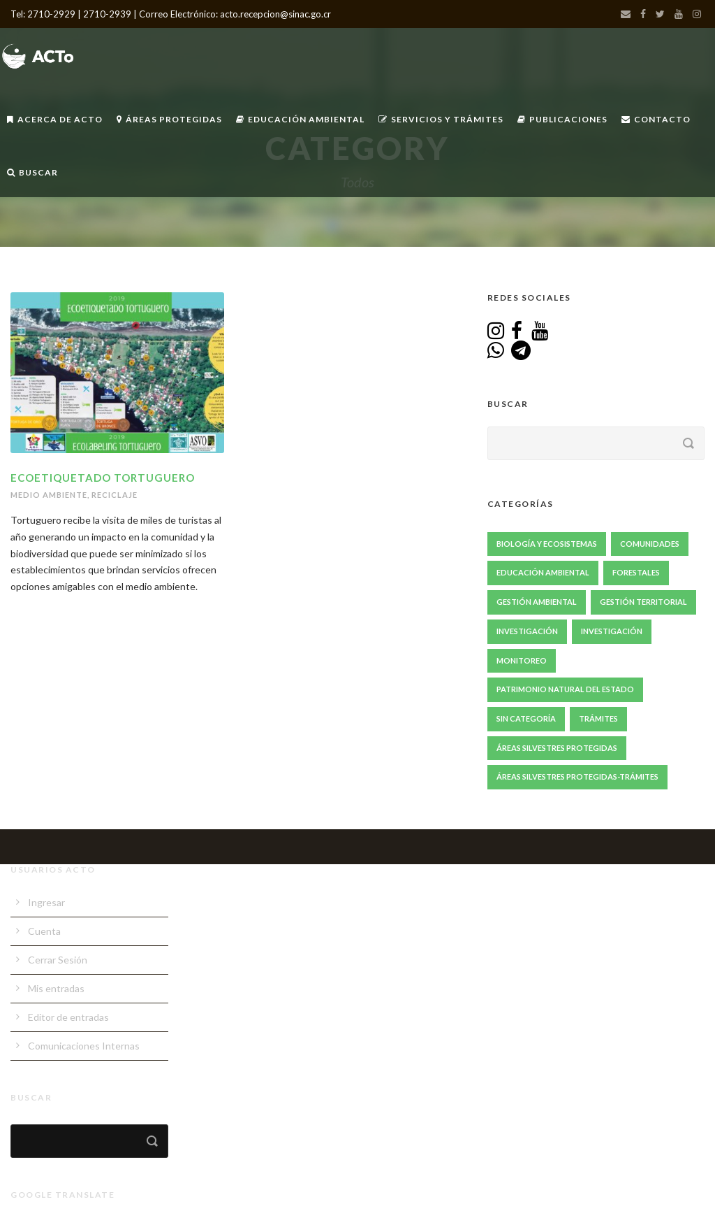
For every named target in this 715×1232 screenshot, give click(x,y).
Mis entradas (56, 988)
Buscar (32, 172)
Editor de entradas (68, 1017)
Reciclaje (114, 494)
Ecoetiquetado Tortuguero (102, 477)
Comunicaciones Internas (84, 1046)
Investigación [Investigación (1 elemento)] (611, 631)
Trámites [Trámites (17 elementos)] (598, 718)
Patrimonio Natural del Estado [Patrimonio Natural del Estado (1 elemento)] (565, 689)
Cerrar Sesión (57, 960)
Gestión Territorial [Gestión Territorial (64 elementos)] (643, 601)
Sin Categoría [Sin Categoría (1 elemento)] (526, 718)
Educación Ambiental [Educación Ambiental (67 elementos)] (542, 572)
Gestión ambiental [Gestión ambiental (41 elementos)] (536, 601)
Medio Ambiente (48, 494)
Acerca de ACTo (55, 119)
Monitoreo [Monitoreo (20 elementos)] (521, 660)
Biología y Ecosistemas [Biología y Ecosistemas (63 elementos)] (546, 543)
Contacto (656, 119)
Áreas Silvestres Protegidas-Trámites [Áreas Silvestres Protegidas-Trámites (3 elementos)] (577, 776)
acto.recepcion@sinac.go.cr (275, 14)
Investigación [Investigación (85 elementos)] (527, 631)
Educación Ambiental (300, 119)
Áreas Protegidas (169, 119)
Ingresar (46, 902)
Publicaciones (562, 119)
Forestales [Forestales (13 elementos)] (636, 572)
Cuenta (44, 931)
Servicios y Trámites (440, 119)
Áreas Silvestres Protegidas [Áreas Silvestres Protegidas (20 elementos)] (556, 747)
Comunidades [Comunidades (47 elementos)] (649, 543)
